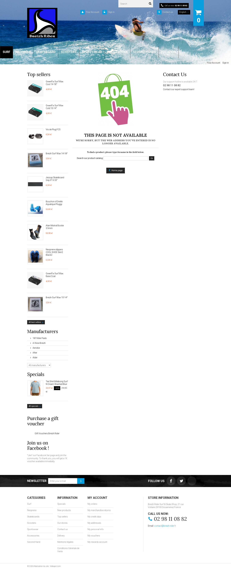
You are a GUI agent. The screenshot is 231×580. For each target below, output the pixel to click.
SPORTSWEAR (92, 52)
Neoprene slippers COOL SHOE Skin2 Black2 (54, 252)
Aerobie (36, 348)
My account (97, 498)
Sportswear (32, 529)
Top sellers (38, 74)
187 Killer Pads (39, 338)
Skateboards (33, 516)
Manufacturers (42, 331)
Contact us (167, 12)
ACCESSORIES (117, 52)
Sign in (111, 12)
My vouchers (94, 535)
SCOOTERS (69, 52)
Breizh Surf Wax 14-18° (57, 153)
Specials (35, 374)
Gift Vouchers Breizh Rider (47, 433)
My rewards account (97, 542)
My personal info (96, 529)
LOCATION (168, 52)
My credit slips (94, 516)
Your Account (92, 12)
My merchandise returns (99, 510)
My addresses (94, 523)
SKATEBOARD (46, 52)
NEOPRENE (23, 52)
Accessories (33, 535)
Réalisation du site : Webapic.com (47, 566)
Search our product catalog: (90, 158)
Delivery (61, 535)
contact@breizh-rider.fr (165, 526)
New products (64, 510)
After (34, 353)
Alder (34, 357)
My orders (92, 504)
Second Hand (33, 542)
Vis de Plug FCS (53, 129)
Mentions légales (65, 542)
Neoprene (31, 510)
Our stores (62, 523)
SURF (6, 52)
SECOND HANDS (144, 52)
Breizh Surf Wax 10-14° (57, 297)
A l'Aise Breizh (39, 343)
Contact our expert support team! (178, 89)
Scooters (31, 523)
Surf (29, 504)
